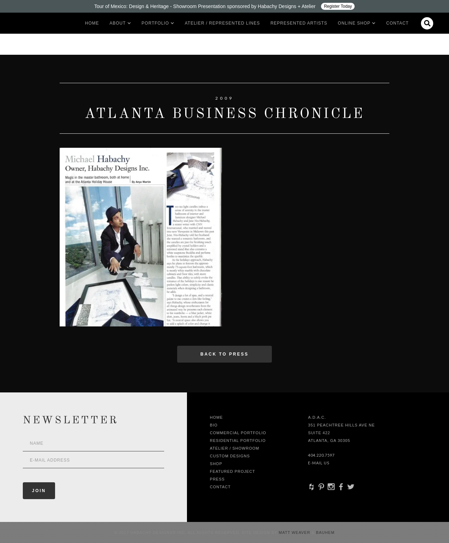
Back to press (224, 354)
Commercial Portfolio (238, 433)
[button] (117, 23)
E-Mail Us (318, 463)
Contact (397, 23)
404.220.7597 (321, 455)
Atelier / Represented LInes (222, 23)
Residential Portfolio (238, 440)
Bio (213, 425)
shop (216, 464)
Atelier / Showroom (234, 448)
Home (92, 23)
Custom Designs (230, 456)
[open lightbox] (141, 237)
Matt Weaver (295, 532)
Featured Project (232, 471)
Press (217, 479)
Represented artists (298, 23)
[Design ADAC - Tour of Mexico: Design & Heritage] (224, 6)
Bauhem (325, 532)
